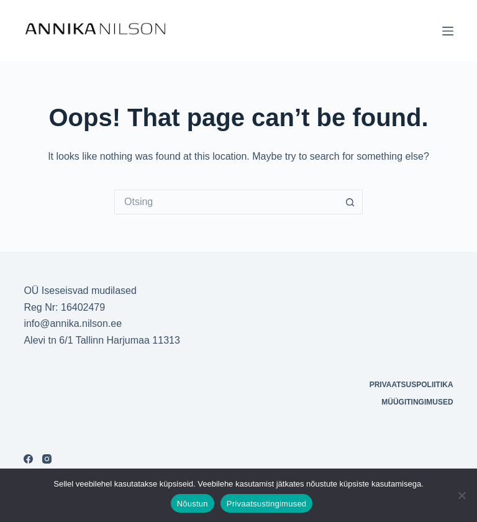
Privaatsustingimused (267, 503)
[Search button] (350, 202)
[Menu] (447, 31)
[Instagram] (47, 459)
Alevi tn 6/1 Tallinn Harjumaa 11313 (101, 340)
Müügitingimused (417, 402)
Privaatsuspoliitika (411, 384)
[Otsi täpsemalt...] (226, 202)
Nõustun (192, 503)
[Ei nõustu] (461, 495)
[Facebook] (28, 459)
